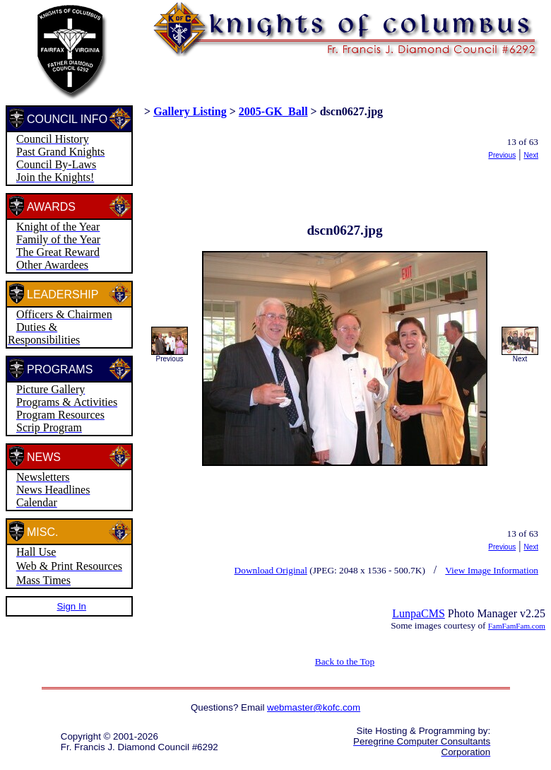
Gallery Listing (190, 111)
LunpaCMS (418, 613)
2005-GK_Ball (273, 111)
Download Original (271, 570)
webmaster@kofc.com (313, 707)
